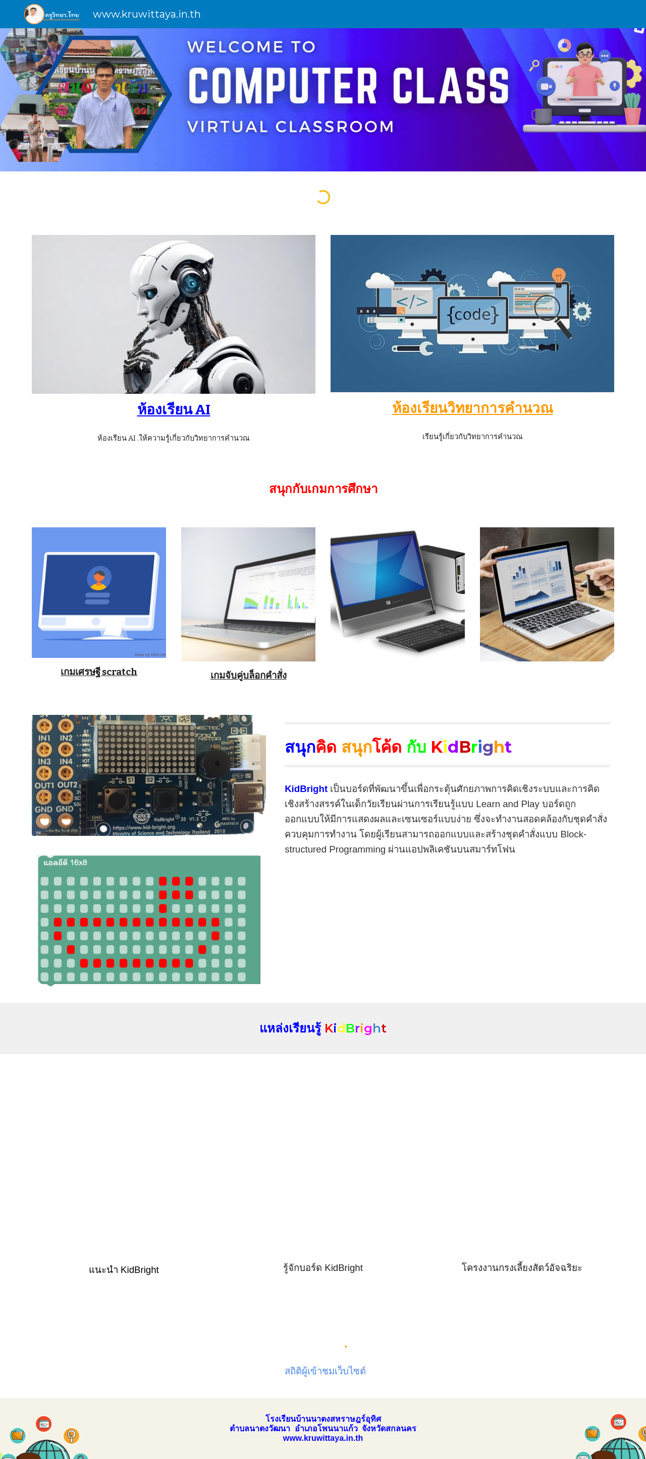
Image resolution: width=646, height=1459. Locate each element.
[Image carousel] (149, 919)
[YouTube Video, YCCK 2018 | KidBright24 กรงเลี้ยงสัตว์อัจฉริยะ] (522, 1158)
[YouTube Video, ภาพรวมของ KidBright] (124, 1158)
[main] (173, 409)
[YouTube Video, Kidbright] (323, 1158)
